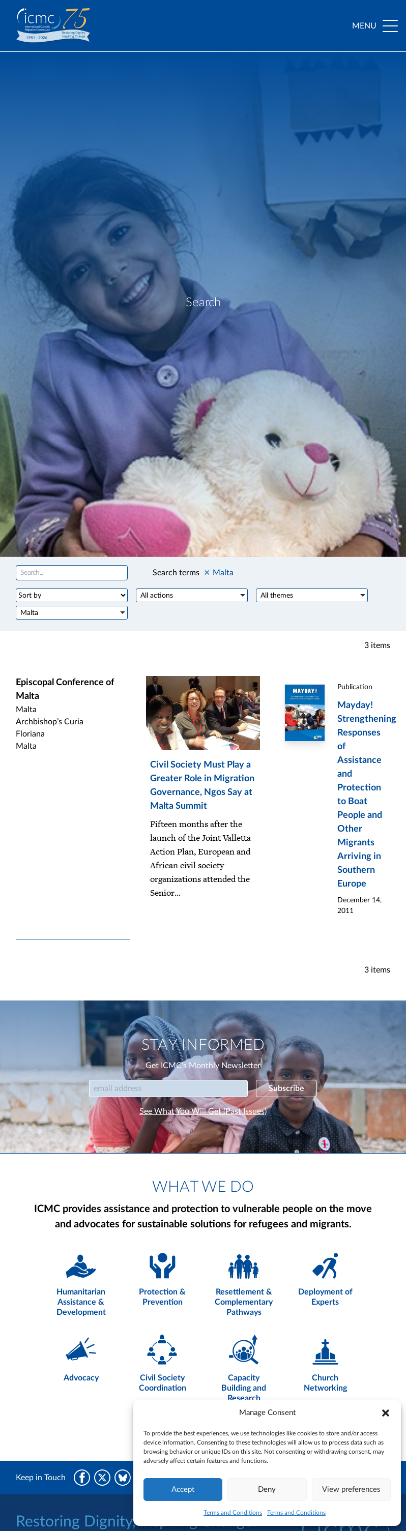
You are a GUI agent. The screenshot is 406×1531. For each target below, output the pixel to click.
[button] (386, 1413)
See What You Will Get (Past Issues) (203, 1111)
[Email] (168, 1088)
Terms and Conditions (233, 1513)
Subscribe (286, 1088)
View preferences (351, 1489)
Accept (182, 1489)
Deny (267, 1489)
